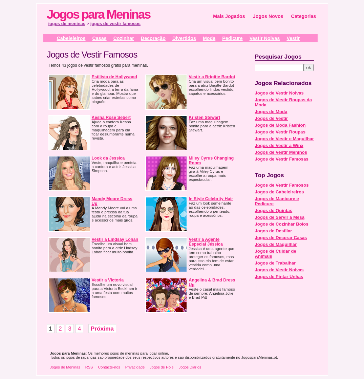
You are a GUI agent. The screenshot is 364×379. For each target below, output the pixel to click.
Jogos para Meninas (98, 14)
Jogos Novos (268, 16)
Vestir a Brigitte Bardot (212, 77)
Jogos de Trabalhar (275, 263)
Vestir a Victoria (108, 280)
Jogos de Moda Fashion (280, 125)
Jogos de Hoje (161, 367)
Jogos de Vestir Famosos (282, 185)
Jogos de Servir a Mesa (280, 217)
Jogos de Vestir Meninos (281, 152)
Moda (209, 38)
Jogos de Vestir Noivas (279, 93)
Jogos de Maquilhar (276, 244)
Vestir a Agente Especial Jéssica (206, 242)
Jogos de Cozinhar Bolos (281, 224)
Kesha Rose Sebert (111, 117)
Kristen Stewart (204, 117)
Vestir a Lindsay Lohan (115, 239)
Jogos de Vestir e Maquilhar (284, 138)
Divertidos (184, 38)
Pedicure (232, 38)
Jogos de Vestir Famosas (281, 159)
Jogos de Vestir (271, 118)
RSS (89, 367)
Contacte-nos (109, 367)
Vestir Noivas (265, 38)
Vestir (293, 38)
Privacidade (135, 367)
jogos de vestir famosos (115, 23)
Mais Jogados (229, 16)
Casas (99, 38)
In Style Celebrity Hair (211, 198)
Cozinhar (123, 38)
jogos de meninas (66, 23)
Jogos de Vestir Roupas (280, 131)
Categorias (303, 16)
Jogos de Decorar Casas (281, 237)
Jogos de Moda (271, 111)
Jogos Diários (190, 367)
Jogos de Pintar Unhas (279, 276)
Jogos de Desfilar (273, 230)
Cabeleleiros (71, 38)
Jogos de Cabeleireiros (279, 191)
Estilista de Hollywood (114, 77)
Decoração (153, 38)
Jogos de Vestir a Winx (279, 145)
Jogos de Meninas (65, 367)
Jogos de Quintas (274, 210)
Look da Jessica (108, 158)
